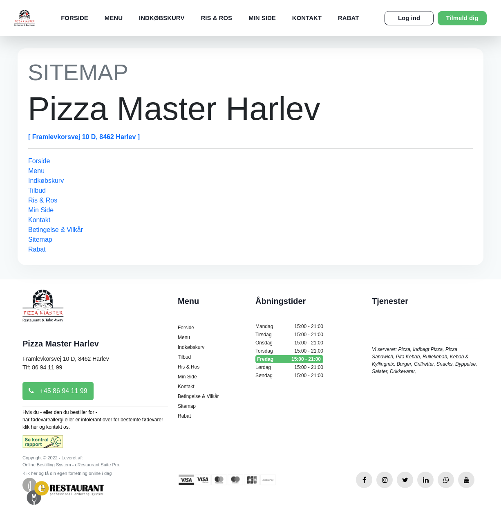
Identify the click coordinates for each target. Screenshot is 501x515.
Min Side (262, 17)
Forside (74, 17)
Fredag (289, 359)
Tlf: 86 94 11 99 (42, 367)
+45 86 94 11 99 (58, 390)
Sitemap (40, 239)
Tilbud (37, 190)
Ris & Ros (216, 17)
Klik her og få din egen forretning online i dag (67, 473)
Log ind (409, 17)
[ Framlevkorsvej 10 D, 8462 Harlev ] (84, 136)
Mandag (289, 326)
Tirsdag (289, 335)
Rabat (348, 17)
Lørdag (289, 367)
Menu (114, 17)
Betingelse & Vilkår (55, 229)
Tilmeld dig (462, 17)
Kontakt (307, 17)
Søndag (289, 375)
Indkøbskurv (161, 17)
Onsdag (289, 343)
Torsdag (289, 351)
